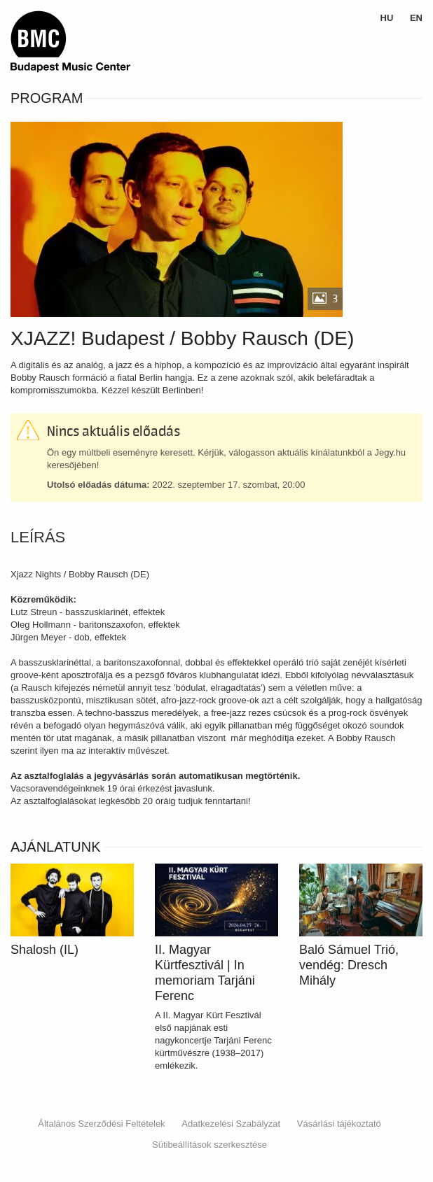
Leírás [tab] (38, 537)
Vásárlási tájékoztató (339, 1123)
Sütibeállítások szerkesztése (209, 1144)
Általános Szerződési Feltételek (101, 1123)
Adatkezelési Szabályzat (230, 1123)
